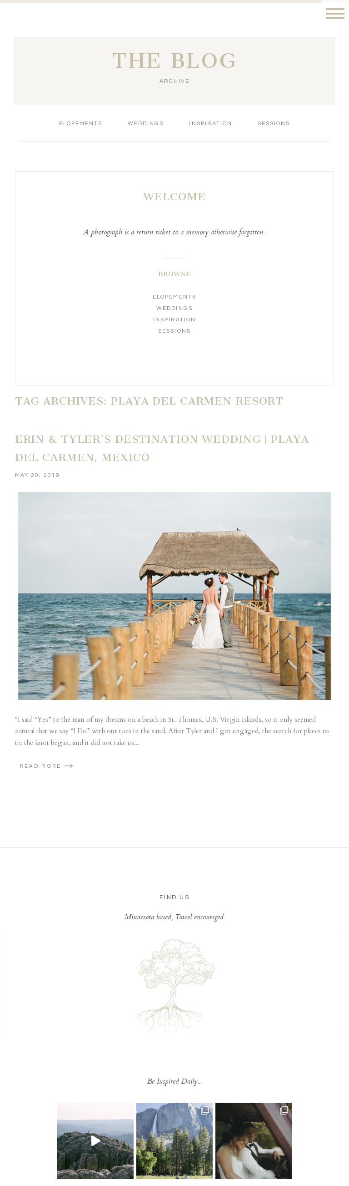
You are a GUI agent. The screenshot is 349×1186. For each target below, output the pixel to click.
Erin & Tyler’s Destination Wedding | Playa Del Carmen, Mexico (162, 448)
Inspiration (210, 124)
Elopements (80, 124)
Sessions (274, 124)
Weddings (146, 124)
